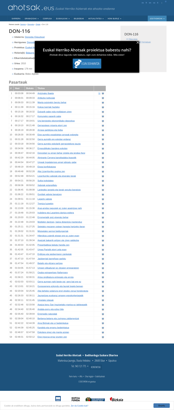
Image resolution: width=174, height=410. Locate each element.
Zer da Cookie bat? (79, 405)
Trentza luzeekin (45, 203)
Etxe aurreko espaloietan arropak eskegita (58, 135)
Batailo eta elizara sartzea (50, 263)
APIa (81, 376)
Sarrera (16, 19)
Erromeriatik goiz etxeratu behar (53, 217)
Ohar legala (89, 376)
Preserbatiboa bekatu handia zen (53, 245)
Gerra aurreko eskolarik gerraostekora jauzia (59, 144)
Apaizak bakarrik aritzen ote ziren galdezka (58, 240)
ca (154, 3)
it (157, 3)
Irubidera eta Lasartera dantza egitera (56, 213)
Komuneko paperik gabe (49, 116)
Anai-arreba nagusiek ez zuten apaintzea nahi (60, 208)
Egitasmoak (157, 19)
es (143, 3)
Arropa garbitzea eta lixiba (50, 130)
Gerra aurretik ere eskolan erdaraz (54, 139)
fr (146, 3)
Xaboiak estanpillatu (47, 185)
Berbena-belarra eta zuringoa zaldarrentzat (58, 318)
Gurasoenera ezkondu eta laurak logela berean (60, 286)
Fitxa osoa (133, 39)
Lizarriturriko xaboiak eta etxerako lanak (57, 176)
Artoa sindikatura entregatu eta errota (56, 277)
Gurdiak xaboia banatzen (50, 194)
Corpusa (47, 19)
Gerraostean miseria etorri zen (52, 125)
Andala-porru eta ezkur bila (51, 309)
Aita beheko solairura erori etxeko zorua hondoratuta (63, 291)
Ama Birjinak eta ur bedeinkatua (53, 323)
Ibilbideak (79, 19)
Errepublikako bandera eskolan (53, 148)
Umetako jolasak (46, 300)
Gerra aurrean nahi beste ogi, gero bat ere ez (59, 282)
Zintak (38, 24)
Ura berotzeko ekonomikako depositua (56, 121)
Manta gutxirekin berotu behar (52, 102)
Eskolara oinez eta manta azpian (53, 332)
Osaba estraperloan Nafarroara (53, 272)
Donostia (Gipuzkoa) (35, 37)
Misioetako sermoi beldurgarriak (53, 231)
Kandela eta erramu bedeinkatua (53, 328)
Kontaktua (95, 367)
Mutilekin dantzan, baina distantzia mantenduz (60, 222)
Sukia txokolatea (45, 181)
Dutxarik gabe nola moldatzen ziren (55, 112)
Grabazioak (32, 19)
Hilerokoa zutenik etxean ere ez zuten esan (58, 236)
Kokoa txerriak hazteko (49, 107)
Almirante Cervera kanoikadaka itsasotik (57, 158)
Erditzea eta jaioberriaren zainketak (55, 254)
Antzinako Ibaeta (46, 93)
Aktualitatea (96, 19)
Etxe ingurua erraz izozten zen (52, 337)
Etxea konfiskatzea (47, 167)
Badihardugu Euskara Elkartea (101, 355)
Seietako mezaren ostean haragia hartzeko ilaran (61, 226)
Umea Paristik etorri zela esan (52, 249)
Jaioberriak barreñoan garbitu (52, 259)
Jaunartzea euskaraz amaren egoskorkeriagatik (60, 295)
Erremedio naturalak (47, 314)
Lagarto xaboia (45, 199)
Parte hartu (73, 376)
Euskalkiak (63, 19)
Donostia (30, 24)
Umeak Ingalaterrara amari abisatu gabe (57, 162)
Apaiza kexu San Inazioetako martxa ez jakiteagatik (62, 305)
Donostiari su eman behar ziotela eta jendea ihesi (61, 153)
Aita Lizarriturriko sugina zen (51, 171)
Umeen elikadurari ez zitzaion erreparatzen (58, 268)
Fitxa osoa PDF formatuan (140, 42)
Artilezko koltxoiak (46, 98)
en (150, 3)
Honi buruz (114, 19)
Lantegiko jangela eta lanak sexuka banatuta (59, 190)
